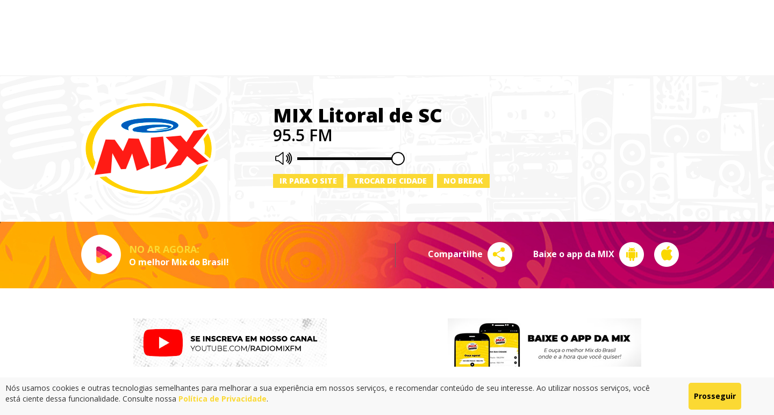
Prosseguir (715, 396)
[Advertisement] (387, 37)
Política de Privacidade (222, 399)
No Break (463, 181)
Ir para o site (308, 181)
